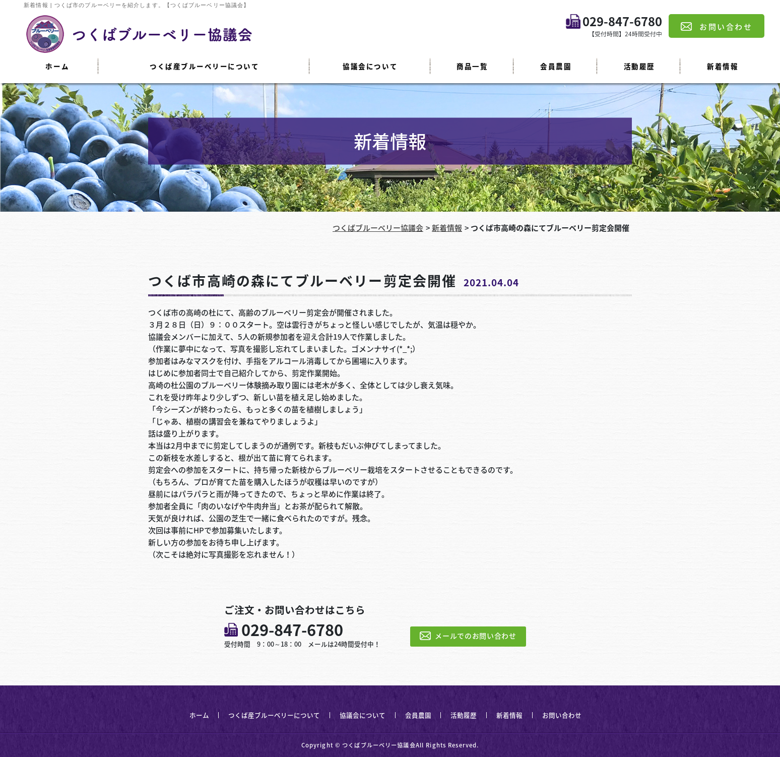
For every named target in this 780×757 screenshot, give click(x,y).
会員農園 (555, 66)
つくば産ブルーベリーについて (204, 66)
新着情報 (722, 66)
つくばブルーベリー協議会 (378, 227)
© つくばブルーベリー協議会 (375, 745)
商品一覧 (472, 66)
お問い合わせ (561, 715)
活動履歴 (639, 66)
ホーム (57, 66)
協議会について (370, 66)
